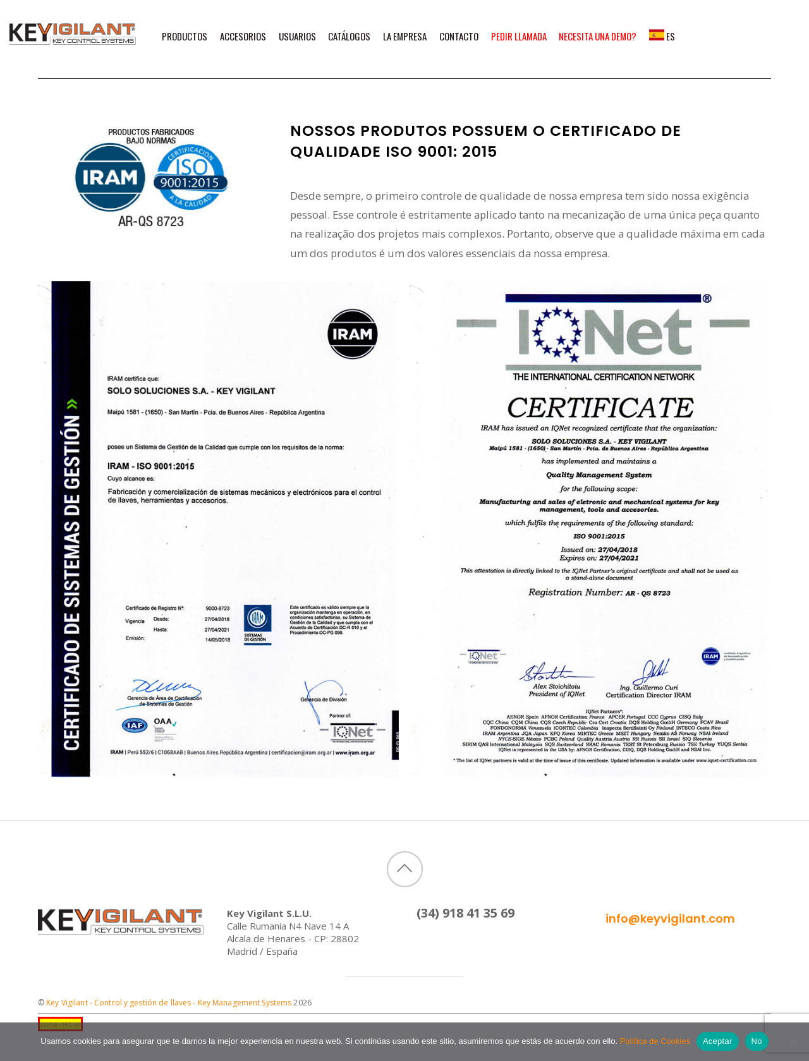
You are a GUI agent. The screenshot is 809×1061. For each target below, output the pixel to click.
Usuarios (297, 37)
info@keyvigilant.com (670, 918)
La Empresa (405, 37)
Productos (184, 37)
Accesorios (243, 37)
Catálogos (349, 37)
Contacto (458, 37)
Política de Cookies (655, 1041)
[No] (793, 1041)
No (756, 1041)
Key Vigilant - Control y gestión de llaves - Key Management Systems (168, 1002)
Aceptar (718, 1041)
